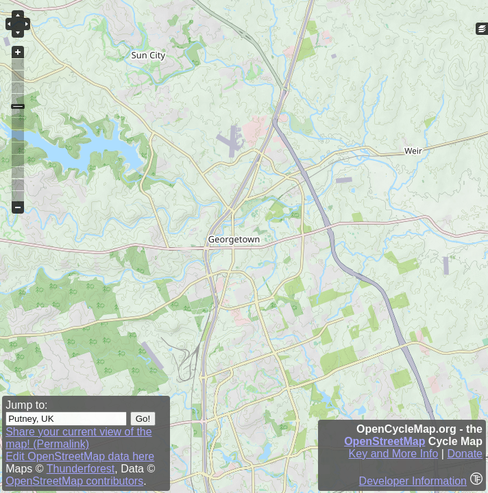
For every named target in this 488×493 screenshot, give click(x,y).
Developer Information (413, 481)
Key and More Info (394, 453)
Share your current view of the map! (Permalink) (78, 438)
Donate (465, 453)
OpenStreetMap (384, 441)
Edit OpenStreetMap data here (79, 456)
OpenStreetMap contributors (74, 481)
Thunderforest (81, 469)
